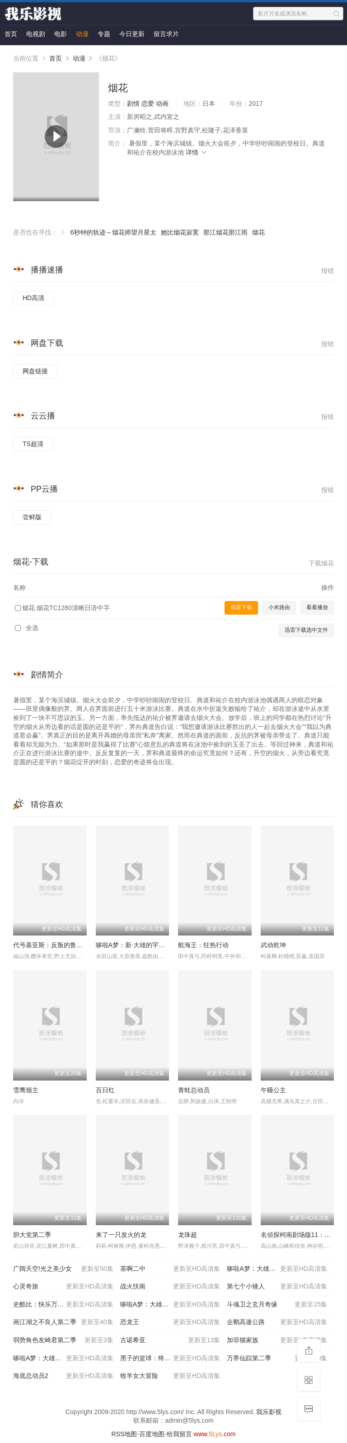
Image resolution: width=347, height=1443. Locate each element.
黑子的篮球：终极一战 (170, 1358)
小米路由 (279, 607)
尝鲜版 (32, 517)
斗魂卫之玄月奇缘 (277, 1304)
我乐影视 (268, 1411)
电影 (60, 34)
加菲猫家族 (277, 1340)
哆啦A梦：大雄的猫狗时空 (63, 1358)
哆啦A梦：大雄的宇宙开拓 (170, 1304)
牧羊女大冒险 (170, 1376)
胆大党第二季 (32, 1234)
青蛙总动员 (194, 1090)
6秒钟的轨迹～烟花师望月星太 (113, 232)
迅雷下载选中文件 (306, 630)
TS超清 (33, 443)
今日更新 (132, 34)
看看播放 (317, 607)
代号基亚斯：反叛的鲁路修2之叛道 (62, 945)
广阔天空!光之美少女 (63, 1269)
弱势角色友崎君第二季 (63, 1340)
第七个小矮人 (277, 1286)
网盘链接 (35, 371)
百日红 (105, 1090)
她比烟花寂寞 (180, 232)
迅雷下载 (241, 607)
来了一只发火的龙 (121, 1234)
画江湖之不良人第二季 (63, 1322)
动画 (162, 103)
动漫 (82, 34)
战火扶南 (170, 1286)
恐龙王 (170, 1322)
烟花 (258, 232)
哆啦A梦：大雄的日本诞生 (277, 1269)
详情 (196, 152)
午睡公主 (273, 1090)
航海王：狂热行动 (203, 945)
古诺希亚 (170, 1340)
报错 (327, 270)
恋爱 (147, 103)
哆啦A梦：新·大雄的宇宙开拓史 (140, 945)
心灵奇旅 (63, 1286)
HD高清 (33, 297)
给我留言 (179, 1434)
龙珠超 (187, 1234)
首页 (11, 34)
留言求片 (166, 34)
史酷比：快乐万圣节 (63, 1304)
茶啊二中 (170, 1269)
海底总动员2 (63, 1376)
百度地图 (151, 1434)
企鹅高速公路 (277, 1322)
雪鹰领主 (25, 1090)
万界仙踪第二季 (277, 1358)
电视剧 (35, 34)
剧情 (133, 103)
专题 (104, 34)
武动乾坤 (273, 945)
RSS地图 (124, 1434)
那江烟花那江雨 (225, 232)
